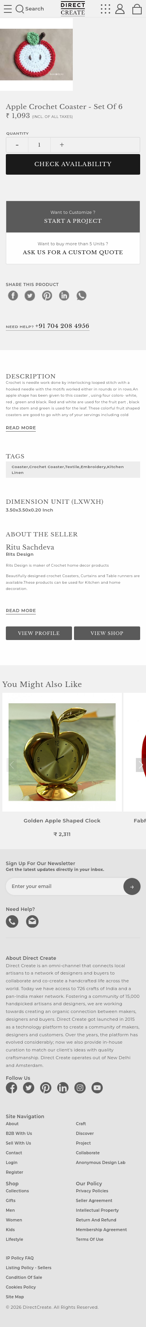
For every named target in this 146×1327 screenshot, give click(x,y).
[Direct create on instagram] (81, 1088)
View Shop (107, 633)
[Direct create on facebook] (13, 1088)
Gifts (11, 1200)
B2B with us (19, 1133)
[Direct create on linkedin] (64, 1088)
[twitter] (30, 295)
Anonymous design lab (100, 1162)
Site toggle (8, 9)
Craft (81, 1123)
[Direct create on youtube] (98, 1088)
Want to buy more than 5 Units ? (73, 249)
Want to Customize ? (73, 217)
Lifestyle (14, 1239)
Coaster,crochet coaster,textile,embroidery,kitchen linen (68, 469)
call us (13, 921)
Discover (85, 1133)
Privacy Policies (92, 1190)
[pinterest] (47, 295)
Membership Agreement (101, 1229)
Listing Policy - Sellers (28, 1267)
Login (12, 1162)
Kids (10, 1229)
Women (14, 1220)
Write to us (33, 921)
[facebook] (13, 295)
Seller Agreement (94, 1200)
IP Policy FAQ (20, 1258)
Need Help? (48, 326)
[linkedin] (64, 295)
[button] (140, 765)
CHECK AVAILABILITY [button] (73, 164)
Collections (17, 1190)
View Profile (39, 633)
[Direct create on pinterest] (47, 1088)
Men (10, 1210)
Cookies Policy (21, 1287)
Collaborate (88, 1152)
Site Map (15, 1296)
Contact (14, 1152)
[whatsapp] (81, 295)
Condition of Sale (24, 1277)
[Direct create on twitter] (30, 1088)
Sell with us (18, 1143)
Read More (21, 427)
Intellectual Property (97, 1210)
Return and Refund (96, 1220)
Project (83, 1143)
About (12, 1123)
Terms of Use (90, 1239)
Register (14, 1172)
